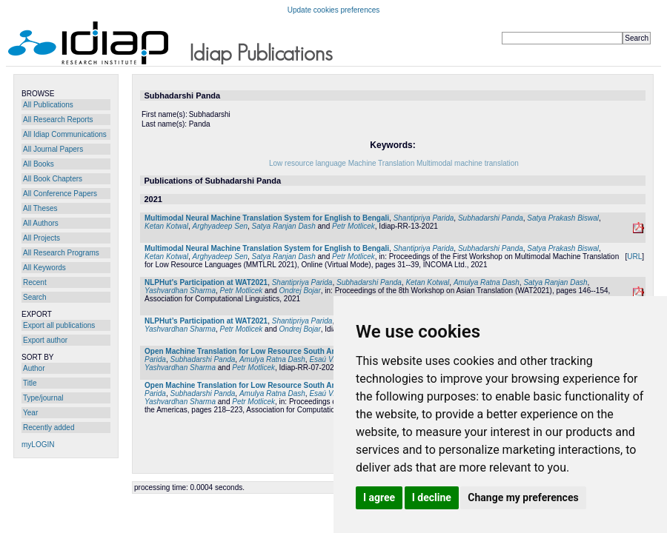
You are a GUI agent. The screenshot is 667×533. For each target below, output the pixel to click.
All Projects (41, 238)
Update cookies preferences (334, 10)
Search (35, 297)
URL (634, 256)
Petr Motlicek (353, 226)
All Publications (48, 105)
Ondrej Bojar (300, 290)
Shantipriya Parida (424, 218)
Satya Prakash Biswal (563, 218)
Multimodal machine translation (468, 163)
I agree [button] (379, 497)
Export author (45, 340)
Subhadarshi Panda (490, 218)
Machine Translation (381, 163)
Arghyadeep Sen (220, 226)
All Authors (41, 223)
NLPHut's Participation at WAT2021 (206, 282)
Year (30, 413)
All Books (38, 164)
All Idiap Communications (65, 134)
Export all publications (59, 325)
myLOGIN (37, 444)
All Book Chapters (52, 179)
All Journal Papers (53, 149)
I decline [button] (431, 497)
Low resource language (307, 163)
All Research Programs (61, 253)
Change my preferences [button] (523, 497)
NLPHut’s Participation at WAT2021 (206, 321)
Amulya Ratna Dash (487, 282)
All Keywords (44, 268)
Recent (35, 282)
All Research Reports (58, 119)
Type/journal (43, 398)
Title (30, 383)
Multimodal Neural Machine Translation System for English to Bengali (267, 218)
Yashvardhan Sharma (180, 290)
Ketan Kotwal (166, 226)
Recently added (49, 427)
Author (33, 368)
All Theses (40, 208)
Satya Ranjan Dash (284, 226)
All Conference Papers (60, 194)
